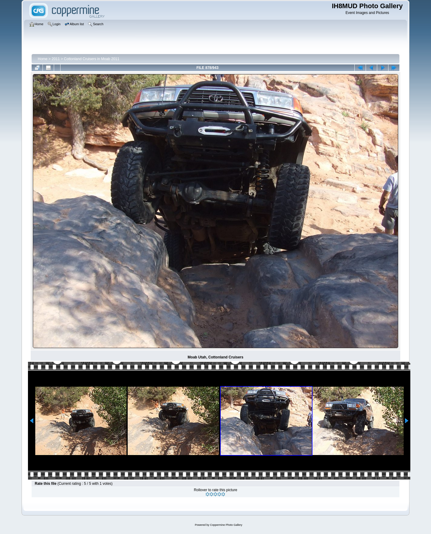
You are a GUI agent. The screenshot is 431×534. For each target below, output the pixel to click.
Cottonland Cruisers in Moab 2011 (91, 59)
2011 (56, 59)
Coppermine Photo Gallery (226, 524)
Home (42, 59)
